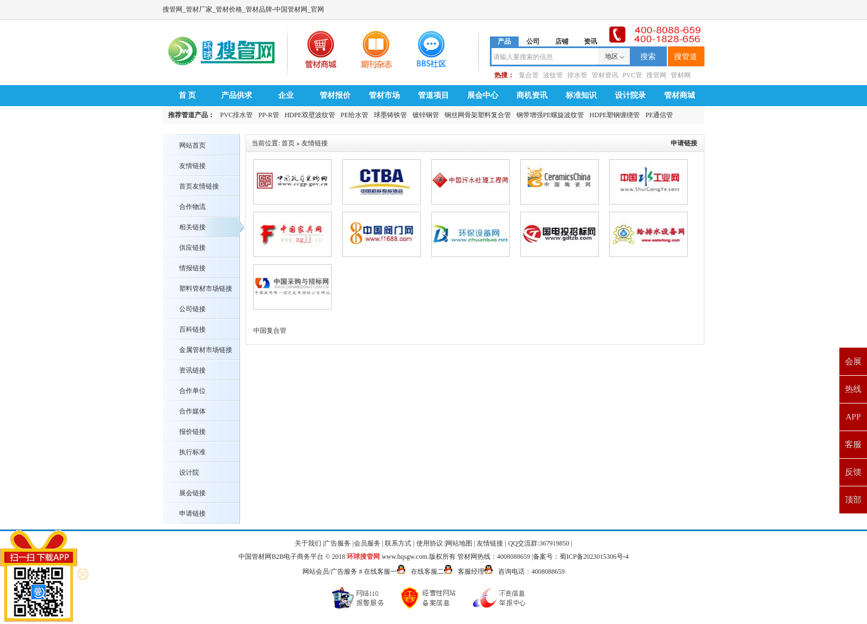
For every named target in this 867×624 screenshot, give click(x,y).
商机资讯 (531, 95)
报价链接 (192, 432)
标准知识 (581, 95)
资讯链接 (192, 370)
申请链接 (192, 513)
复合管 (529, 75)
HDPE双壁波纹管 (310, 115)
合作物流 (192, 207)
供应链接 (192, 247)
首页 (288, 143)
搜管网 (656, 75)
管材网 (681, 75)
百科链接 (192, 329)
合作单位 (192, 391)
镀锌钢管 (425, 115)
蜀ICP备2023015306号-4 (594, 556)
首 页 (187, 95)
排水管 (577, 75)
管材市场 (384, 95)
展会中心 (482, 95)
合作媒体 (192, 411)
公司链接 (192, 309)
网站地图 (459, 543)
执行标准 (192, 452)
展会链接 (192, 493)
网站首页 (192, 145)
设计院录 (630, 95)
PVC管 (632, 75)
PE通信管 (659, 115)
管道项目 (433, 95)
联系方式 (398, 543)
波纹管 (553, 75)
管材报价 (335, 95)
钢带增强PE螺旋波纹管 (550, 115)
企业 (286, 95)
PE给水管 (354, 115)
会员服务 (367, 543)
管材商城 (679, 95)
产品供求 (236, 95)
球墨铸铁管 (390, 115)
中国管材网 (254, 556)
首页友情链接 (199, 186)
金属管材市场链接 (205, 350)
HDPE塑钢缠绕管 (614, 115)
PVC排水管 (236, 115)
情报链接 (192, 268)
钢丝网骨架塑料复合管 (478, 115)
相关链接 (192, 227)
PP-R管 (268, 115)
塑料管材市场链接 (205, 288)
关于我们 (308, 543)
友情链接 (192, 166)
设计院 (189, 472)
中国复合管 (269, 330)
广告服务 (337, 543)
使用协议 (429, 543)
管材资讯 (605, 75)
